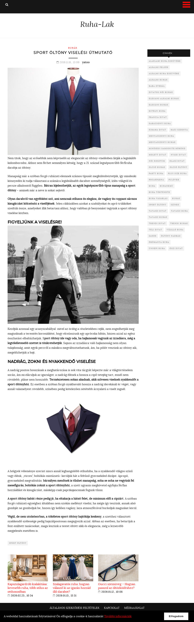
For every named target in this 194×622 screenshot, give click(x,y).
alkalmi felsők (158, 67)
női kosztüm (157, 161)
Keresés (7, 5)
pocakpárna (156, 180)
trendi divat (157, 223)
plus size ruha (177, 173)
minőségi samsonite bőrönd (167, 148)
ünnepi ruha (157, 248)
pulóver (174, 180)
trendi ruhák (179, 223)
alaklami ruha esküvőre (165, 61)
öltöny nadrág (171, 236)
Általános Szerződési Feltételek (74, 608)
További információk (117, 616)
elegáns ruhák (158, 105)
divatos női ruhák (161, 92)
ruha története (159, 192)
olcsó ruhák (157, 167)
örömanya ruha (159, 242)
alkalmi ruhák (158, 80)
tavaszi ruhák (158, 217)
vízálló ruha (175, 230)
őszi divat (176, 248)
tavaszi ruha (179, 211)
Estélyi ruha (157, 111)
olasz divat (177, 161)
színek (175, 205)
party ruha (156, 173)
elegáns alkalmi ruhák (164, 98)
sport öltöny (18, 543)
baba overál (157, 86)
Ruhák (72, 48)
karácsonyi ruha (160, 123)
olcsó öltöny (178, 167)
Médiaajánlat (134, 608)
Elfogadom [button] (176, 616)
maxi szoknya (179, 130)
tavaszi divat (158, 211)
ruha (152, 186)
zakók (152, 236)
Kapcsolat (112, 608)
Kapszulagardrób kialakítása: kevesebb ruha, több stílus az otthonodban (28, 587)
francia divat (158, 117)
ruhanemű (166, 186)
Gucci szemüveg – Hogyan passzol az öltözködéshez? (116, 586)
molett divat (157, 155)
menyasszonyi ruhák (162, 142)
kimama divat (157, 130)
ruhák (176, 198)
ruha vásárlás (158, 198)
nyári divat (178, 155)
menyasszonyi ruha (161, 136)
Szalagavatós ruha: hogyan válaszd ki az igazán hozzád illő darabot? (72, 587)
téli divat (155, 230)
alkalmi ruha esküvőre (164, 73)
